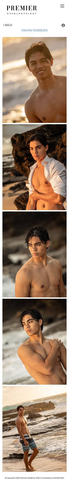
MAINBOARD (58, 478)
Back (7, 25)
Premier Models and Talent (21, 9)
